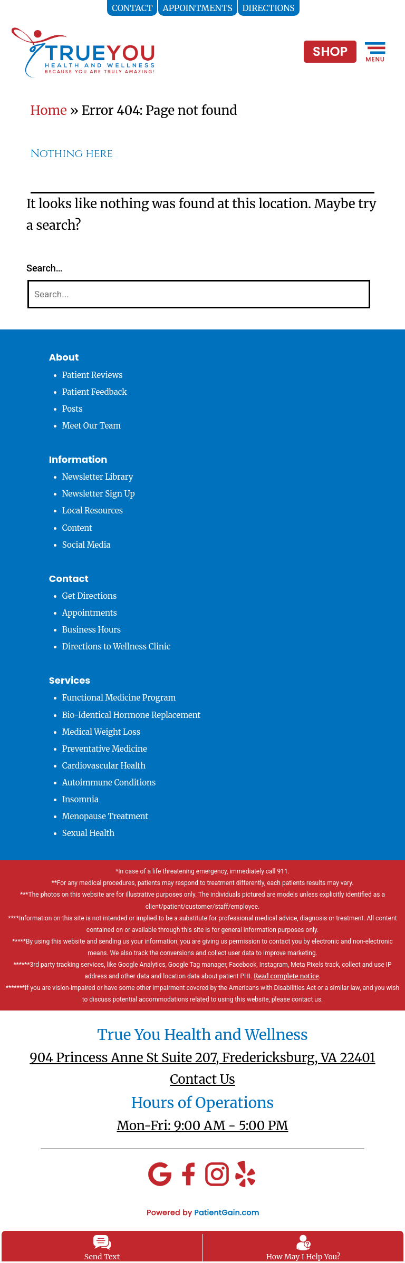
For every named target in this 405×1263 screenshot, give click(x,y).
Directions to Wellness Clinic (116, 647)
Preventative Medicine (104, 749)
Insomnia (80, 799)
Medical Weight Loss (101, 732)
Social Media (86, 545)
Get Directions (89, 596)
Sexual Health (88, 833)
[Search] (198, 294)
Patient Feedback (94, 392)
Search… (44, 268)
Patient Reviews (92, 375)
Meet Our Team (91, 426)
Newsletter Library (97, 477)
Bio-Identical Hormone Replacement (131, 715)
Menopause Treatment (105, 816)
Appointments (89, 613)
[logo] (83, 52)
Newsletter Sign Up (98, 494)
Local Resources (92, 511)
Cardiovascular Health (104, 766)
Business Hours (91, 630)
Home (49, 110)
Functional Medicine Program (119, 698)
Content (77, 528)
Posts (72, 409)
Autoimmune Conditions (109, 783)
